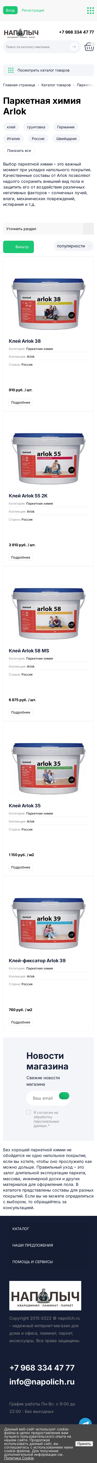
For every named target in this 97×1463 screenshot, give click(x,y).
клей (11, 127)
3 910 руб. (48, 547)
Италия (13, 138)
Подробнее (20, 402)
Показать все (19, 150)
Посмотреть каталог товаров (39, 70)
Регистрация (33, 10)
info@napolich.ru (42, 1381)
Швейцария (66, 138)
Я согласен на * (46, 1119)
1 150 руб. (48, 857)
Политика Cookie (19, 1458)
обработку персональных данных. (46, 1121)
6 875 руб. (48, 702)
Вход (10, 10)
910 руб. (48, 392)
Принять (84, 1444)
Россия (38, 138)
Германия (65, 127)
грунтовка (36, 127)
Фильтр (18, 247)
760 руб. (48, 1012)
